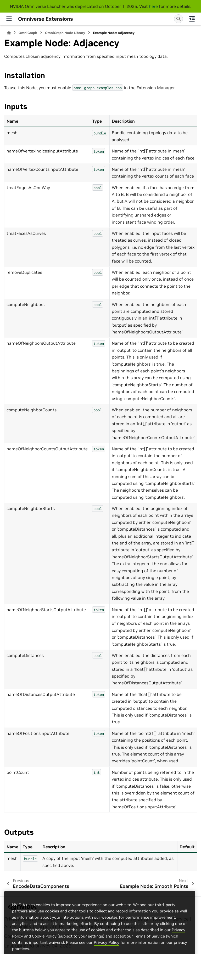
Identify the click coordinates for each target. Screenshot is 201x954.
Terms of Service (149, 951)
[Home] (9, 33)
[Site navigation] (9, 18)
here (153, 6)
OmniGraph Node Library (65, 33)
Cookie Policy (44, 951)
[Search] (178, 18)
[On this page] (192, 18)
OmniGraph (28, 33)
